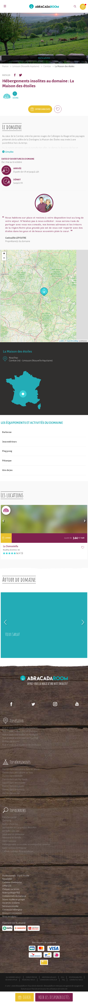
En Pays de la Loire (10, 741)
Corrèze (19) (15, 360)
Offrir (27, 997)
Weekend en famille (11, 837)
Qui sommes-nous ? (13, 977)
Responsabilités (75, 977)
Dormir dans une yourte (13, 786)
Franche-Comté (9, 817)
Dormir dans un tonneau (13, 789)
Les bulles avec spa (10, 831)
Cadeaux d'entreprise (12, 882)
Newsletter (7, 879)
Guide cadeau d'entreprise (14, 848)
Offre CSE (6, 886)
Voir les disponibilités (54, 997)
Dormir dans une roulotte (13, 783)
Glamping (6, 820)
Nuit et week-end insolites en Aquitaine (20, 728)
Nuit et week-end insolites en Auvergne (20, 735)
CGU (62, 977)
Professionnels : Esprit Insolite (15, 875)
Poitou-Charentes (10, 824)
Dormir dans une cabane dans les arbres (21, 769)
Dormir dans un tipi (11, 793)
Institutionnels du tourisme (14, 896)
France (5, 66)
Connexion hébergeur (12, 909)
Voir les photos (44, 58)
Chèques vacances (10, 889)
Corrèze (47, 66)
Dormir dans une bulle (12, 776)
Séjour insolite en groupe (13, 899)
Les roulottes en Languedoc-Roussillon (19, 827)
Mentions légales (49, 977)
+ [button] (4, 254)
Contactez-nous (76, 980)
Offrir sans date (42, 109)
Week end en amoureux (13, 834)
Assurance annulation (12, 913)
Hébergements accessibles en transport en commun (26, 844)
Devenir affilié (11, 980)
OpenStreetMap (72, 341)
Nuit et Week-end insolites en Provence (20, 738)
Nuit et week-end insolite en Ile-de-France (21, 745)
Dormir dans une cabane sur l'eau (17, 772)
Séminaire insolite (10, 906)
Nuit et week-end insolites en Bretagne (20, 731)
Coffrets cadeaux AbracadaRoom (17, 851)
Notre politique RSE (11, 892)
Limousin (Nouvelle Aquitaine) (25, 66)
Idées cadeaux (9, 841)
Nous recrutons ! (9, 916)
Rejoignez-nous (28, 980)
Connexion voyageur (48, 980)
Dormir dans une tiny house (14, 779)
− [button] (4, 258)
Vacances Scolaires (11, 903)
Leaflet (61, 341)
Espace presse (31, 977)
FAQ (63, 980)
